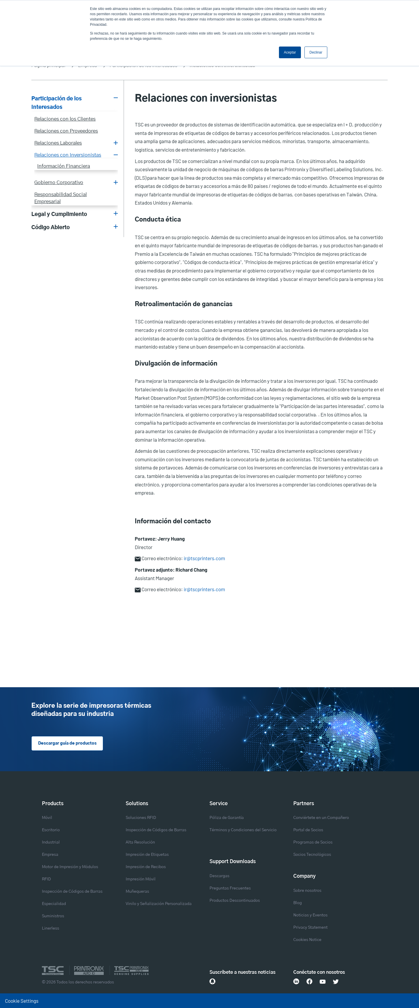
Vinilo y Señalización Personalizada (159, 904)
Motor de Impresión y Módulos (70, 867)
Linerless (50, 929)
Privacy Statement (310, 927)
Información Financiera (63, 166)
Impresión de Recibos (146, 867)
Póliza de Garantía (227, 818)
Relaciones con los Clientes (65, 119)
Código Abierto (50, 227)
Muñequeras (137, 892)
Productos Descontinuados (235, 901)
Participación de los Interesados (56, 103)
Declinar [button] (315, 52)
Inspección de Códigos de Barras (72, 892)
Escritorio (51, 830)
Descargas (219, 876)
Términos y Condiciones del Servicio (243, 830)
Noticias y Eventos (310, 915)
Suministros (53, 916)
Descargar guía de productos (67, 744)
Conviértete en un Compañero (321, 818)
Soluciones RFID (141, 818)
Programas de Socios (313, 843)
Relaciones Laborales (58, 143)
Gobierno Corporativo (58, 182)
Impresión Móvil (141, 879)
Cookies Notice (307, 940)
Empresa (50, 855)
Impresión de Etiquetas (147, 855)
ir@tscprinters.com (204, 558)
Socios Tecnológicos (312, 855)
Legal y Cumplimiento (59, 214)
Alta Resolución (140, 843)
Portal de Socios (308, 830)
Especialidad (54, 904)
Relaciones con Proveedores (66, 131)
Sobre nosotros (307, 891)
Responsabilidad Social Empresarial (60, 198)
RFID (46, 879)
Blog (297, 903)
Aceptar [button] (290, 52)
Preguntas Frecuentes (230, 888)
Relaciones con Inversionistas (67, 155)
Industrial (51, 843)
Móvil (47, 818)
